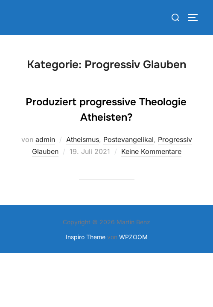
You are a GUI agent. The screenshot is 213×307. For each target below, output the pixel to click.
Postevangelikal (128, 139)
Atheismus (82, 139)
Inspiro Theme (85, 236)
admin (45, 139)
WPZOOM (133, 236)
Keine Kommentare (151, 151)
